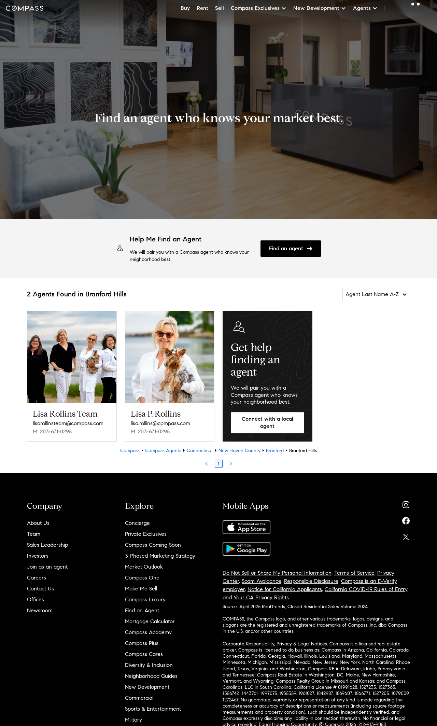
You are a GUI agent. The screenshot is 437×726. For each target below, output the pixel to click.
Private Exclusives (146, 534)
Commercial (139, 698)
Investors (37, 556)
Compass (130, 450)
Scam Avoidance (261, 581)
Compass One (142, 577)
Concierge (137, 523)
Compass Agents (163, 450)
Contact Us (40, 588)
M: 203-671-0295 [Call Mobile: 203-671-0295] (52, 431)
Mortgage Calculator (150, 621)
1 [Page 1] (219, 463)
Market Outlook (144, 566)
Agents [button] (365, 8)
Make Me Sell (141, 588)
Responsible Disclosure (311, 581)
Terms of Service (354, 573)
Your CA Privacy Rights (261, 597)
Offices (35, 599)
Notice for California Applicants (285, 589)
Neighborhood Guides (151, 676)
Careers (36, 577)
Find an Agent (142, 610)
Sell (219, 8)
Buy (185, 8)
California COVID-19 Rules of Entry (366, 589)
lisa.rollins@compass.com (160, 423)
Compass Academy (148, 632)
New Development (147, 687)
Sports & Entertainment (153, 709)
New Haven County (239, 450)
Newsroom (40, 610)
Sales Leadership (47, 545)
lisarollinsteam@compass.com (68, 423)
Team (33, 534)
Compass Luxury (145, 599)
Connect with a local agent (267, 422)
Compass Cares (144, 654)
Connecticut (200, 450)
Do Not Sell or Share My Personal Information (277, 573)
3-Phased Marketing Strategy (160, 556)
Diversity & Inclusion (149, 665)
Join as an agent (47, 566)
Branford (275, 450)
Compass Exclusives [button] (258, 8)
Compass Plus (141, 643)
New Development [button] (319, 8)
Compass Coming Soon (153, 545)
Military (133, 719)
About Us (38, 523)
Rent (202, 8)
